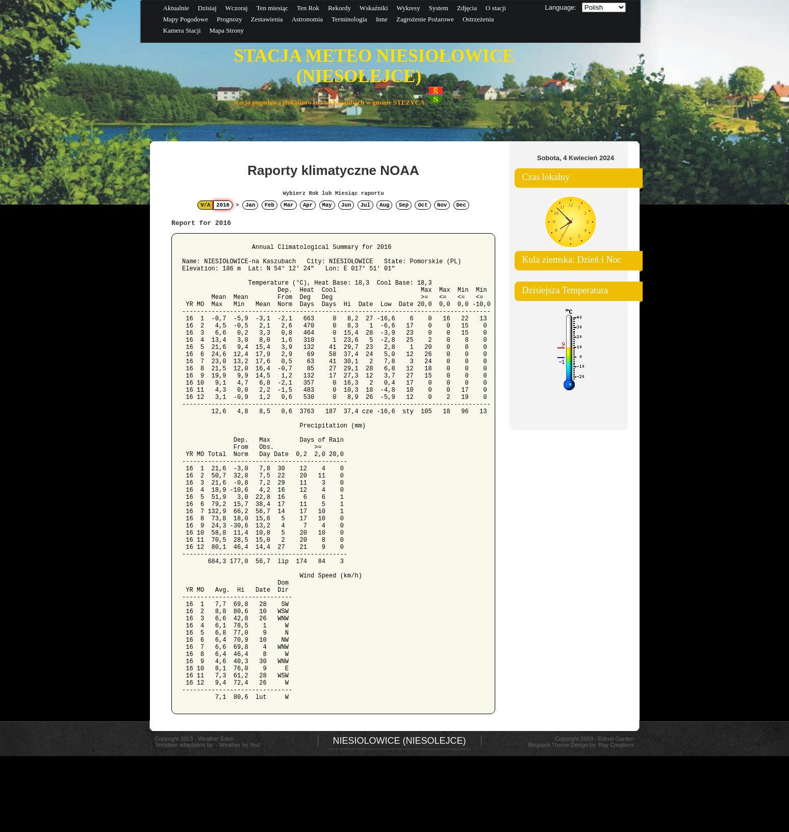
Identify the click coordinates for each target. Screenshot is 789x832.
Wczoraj (236, 8)
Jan (250, 205)
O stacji (496, 8)
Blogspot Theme (548, 745)
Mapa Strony (227, 30)
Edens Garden (616, 739)
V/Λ (205, 205)
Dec (461, 205)
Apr (308, 205)
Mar (288, 205)
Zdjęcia (467, 8)
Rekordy (339, 8)
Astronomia (307, 19)
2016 (223, 205)
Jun (346, 205)
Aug (384, 205)
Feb (269, 205)
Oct (422, 205)
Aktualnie (176, 8)
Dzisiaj (207, 8)
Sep (404, 205)
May (327, 205)
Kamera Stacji (182, 30)
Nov (442, 205)
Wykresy (408, 8)
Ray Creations (616, 745)
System (438, 8)
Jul (365, 205)
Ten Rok (308, 8)
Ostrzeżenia (478, 19)
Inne (382, 19)
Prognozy (229, 19)
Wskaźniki (374, 8)
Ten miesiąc (272, 8)
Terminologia (349, 19)
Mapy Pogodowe (185, 19)
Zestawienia (267, 19)
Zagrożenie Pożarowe (425, 19)
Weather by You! (240, 827)
